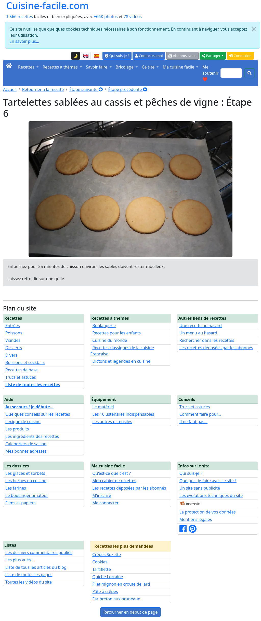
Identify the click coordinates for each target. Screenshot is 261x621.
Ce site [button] (148, 67)
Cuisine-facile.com (47, 5)
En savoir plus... (24, 41)
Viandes (12, 340)
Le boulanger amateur (26, 495)
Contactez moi (149, 55)
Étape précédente (127, 89)
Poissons (13, 333)
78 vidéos (133, 16)
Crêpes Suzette (106, 554)
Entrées (12, 325)
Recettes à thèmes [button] (61, 67)
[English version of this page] (86, 56)
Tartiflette (101, 569)
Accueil (10, 89)
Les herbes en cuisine (25, 480)
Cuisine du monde (109, 340)
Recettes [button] (26, 67)
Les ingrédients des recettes (32, 436)
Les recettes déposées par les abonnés (216, 347)
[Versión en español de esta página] (96, 56)
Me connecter (105, 503)
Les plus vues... (19, 560)
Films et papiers (20, 503)
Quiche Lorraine (107, 576)
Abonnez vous (182, 55)
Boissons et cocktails (25, 362)
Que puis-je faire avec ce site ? (208, 480)
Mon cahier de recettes (114, 480)
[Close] (253, 29)
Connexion (240, 55)
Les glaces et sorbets (25, 473)
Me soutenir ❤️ (210, 73)
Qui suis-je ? (117, 55)
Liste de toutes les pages (28, 574)
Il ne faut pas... (193, 421)
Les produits (17, 429)
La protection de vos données (207, 512)
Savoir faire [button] (97, 67)
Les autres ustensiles (112, 421)
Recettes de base (21, 370)
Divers (11, 355)
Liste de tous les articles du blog (36, 567)
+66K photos (106, 16)
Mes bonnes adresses (26, 451)
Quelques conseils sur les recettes (37, 414)
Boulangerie (104, 325)
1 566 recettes (19, 16)
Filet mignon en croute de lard (121, 584)
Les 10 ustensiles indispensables (123, 414)
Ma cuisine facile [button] (179, 67)
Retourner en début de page (130, 612)
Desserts (13, 347)
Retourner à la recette (43, 89)
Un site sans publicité (199, 488)
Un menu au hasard (198, 333)
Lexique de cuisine (23, 421)
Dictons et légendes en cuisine (121, 361)
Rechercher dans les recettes (206, 340)
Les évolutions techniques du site (211, 495)
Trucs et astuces (20, 377)
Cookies (99, 562)
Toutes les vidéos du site (28, 582)
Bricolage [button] (125, 67)
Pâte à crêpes (105, 591)
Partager (211, 55)
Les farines (15, 488)
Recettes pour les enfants (116, 333)
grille (59, 278)
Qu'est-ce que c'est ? (111, 473)
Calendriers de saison (25, 444)
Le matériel (103, 407)
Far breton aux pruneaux (116, 599)
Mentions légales (195, 519)
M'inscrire (101, 495)
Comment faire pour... (200, 414)
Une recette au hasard (200, 325)
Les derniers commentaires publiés (38, 552)
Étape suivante (85, 89)
